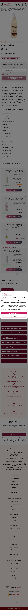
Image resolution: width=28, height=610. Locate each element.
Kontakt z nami (14, 509)
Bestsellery (14, 523)
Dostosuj (14, 316)
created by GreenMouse (14, 603)
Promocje (14, 517)
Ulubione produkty (14, 549)
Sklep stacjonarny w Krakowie (14, 528)
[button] (16, 4)
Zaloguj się (14, 541)
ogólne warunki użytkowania (15, 73)
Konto (14, 536)
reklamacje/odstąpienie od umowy (14, 506)
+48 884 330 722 (9, 468)
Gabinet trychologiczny (14, 525)
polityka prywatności (14, 501)
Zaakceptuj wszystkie (14, 313)
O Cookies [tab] (23, 297)
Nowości (14, 520)
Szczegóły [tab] (14, 297)
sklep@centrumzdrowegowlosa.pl (14, 469)
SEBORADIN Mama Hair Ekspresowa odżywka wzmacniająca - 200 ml (14, 198)
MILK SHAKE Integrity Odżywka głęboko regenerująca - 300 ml (14, 251)
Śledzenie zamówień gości (14, 539)
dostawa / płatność (14, 504)
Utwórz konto (14, 544)
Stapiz (12, 39)
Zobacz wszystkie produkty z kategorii (14, 273)
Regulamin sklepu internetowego (14, 498)
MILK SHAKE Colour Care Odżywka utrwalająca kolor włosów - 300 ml (14, 171)
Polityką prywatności (16, 441)
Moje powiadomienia (14, 547)
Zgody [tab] (4, 297)
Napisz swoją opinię (7, 290)
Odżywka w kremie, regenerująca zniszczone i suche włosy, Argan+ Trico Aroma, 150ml (14, 226)
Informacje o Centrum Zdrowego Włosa (14, 496)
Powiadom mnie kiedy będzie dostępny (14, 78)
